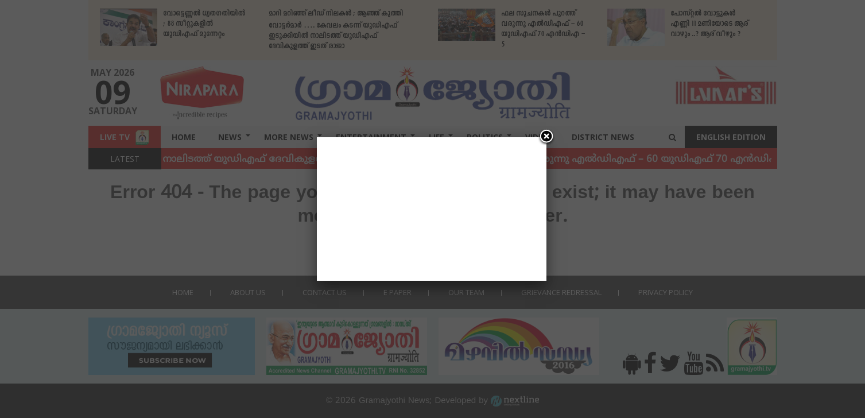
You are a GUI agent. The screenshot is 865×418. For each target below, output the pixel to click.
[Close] (546, 137)
